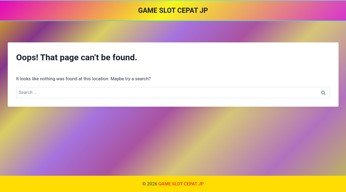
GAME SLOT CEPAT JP (180, 183)
